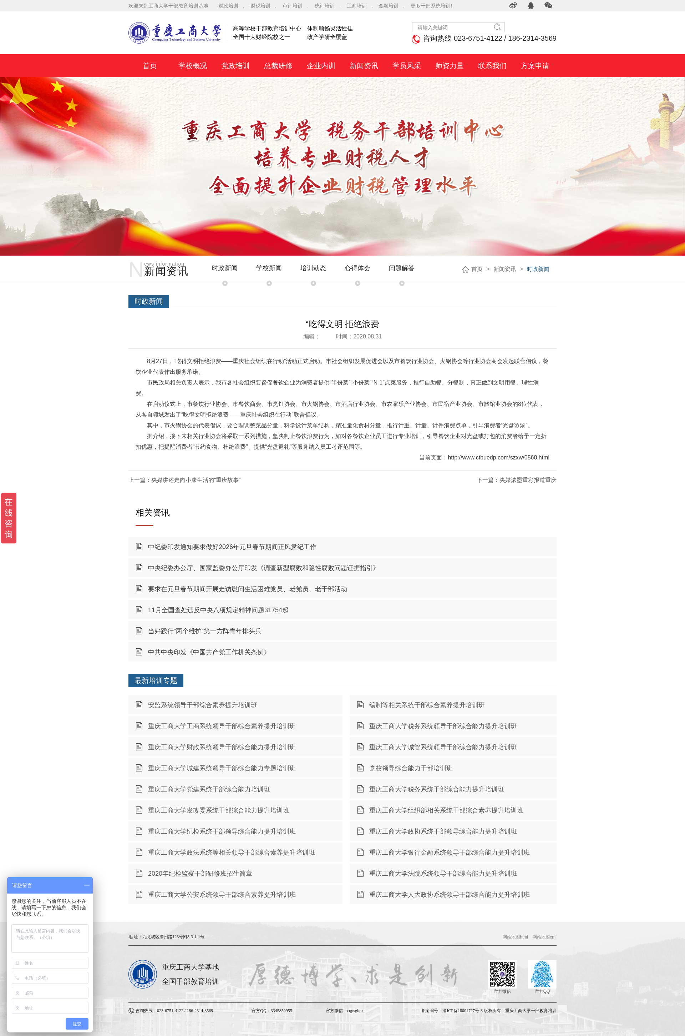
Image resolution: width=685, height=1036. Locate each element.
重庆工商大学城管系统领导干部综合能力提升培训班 (443, 747)
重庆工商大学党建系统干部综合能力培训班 (209, 789)
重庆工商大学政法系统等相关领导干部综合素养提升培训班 (231, 852)
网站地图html (515, 937)
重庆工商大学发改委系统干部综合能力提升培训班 (218, 810)
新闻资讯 (504, 269)
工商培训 (357, 6)
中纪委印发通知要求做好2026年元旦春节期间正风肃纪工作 (232, 546)
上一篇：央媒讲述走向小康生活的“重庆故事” (184, 480)
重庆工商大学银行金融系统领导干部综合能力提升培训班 (449, 852)
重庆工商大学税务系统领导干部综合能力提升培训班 (443, 726)
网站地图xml (545, 937)
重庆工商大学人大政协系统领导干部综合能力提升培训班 (449, 894)
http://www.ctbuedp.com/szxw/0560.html (498, 457)
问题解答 (402, 268)
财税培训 (260, 6)
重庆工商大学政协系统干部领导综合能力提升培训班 (443, 831)
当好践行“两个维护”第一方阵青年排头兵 (205, 631)
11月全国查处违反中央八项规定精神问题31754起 (218, 610)
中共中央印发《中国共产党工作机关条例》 (209, 652)
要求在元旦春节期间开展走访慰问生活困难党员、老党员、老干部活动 (247, 589)
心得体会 (357, 268)
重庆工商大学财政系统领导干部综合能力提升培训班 (222, 747)
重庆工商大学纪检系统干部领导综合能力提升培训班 (222, 831)
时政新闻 (225, 268)
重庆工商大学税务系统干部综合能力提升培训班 (436, 789)
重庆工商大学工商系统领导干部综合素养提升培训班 (222, 726)
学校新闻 (269, 268)
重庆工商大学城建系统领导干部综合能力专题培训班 (222, 768)
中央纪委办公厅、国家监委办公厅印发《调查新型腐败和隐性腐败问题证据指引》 (263, 568)
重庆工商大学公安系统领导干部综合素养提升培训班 (222, 894)
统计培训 (325, 6)
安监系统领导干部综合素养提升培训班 (202, 705)
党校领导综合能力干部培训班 (411, 768)
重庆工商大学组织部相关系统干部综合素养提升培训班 (446, 810)
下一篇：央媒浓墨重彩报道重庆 (517, 480)
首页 (477, 269)
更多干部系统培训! (431, 6)
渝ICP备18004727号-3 (462, 1010)
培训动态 (313, 268)
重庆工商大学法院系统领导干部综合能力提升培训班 (443, 873)
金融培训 (389, 6)
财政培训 (228, 6)
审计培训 (293, 6)
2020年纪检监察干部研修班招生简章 (200, 873)
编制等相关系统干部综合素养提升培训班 (427, 705)
